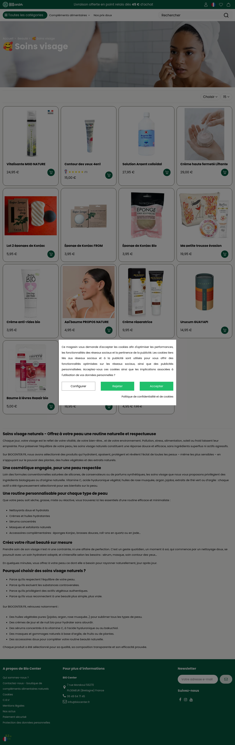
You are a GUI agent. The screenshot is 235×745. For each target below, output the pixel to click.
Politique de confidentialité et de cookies (147, 397)
